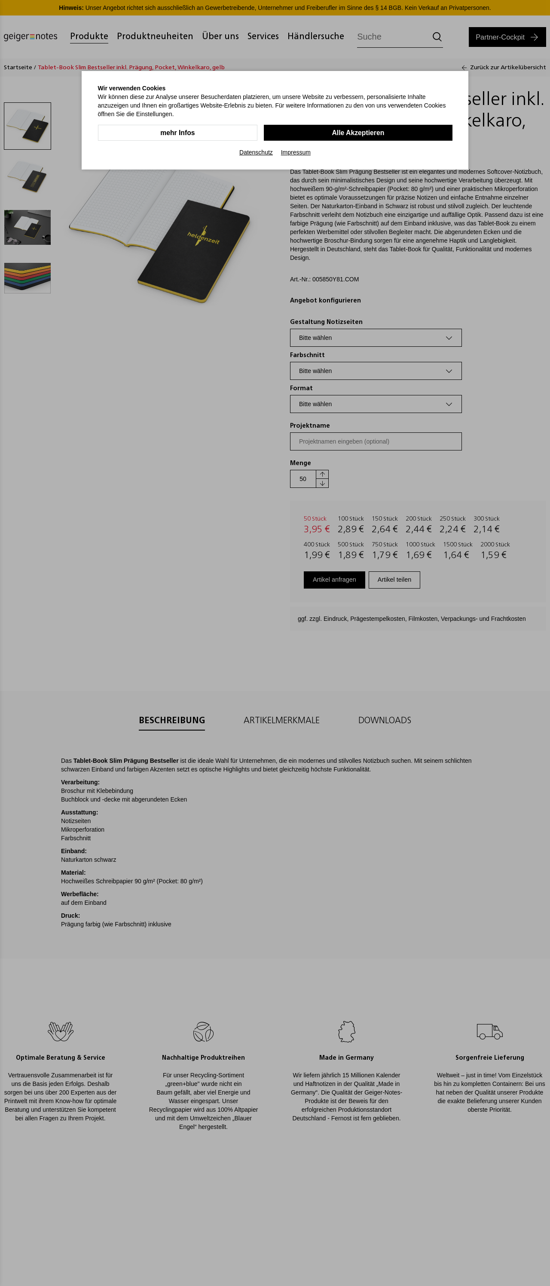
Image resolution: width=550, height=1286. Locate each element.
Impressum (296, 152)
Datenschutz (256, 152)
